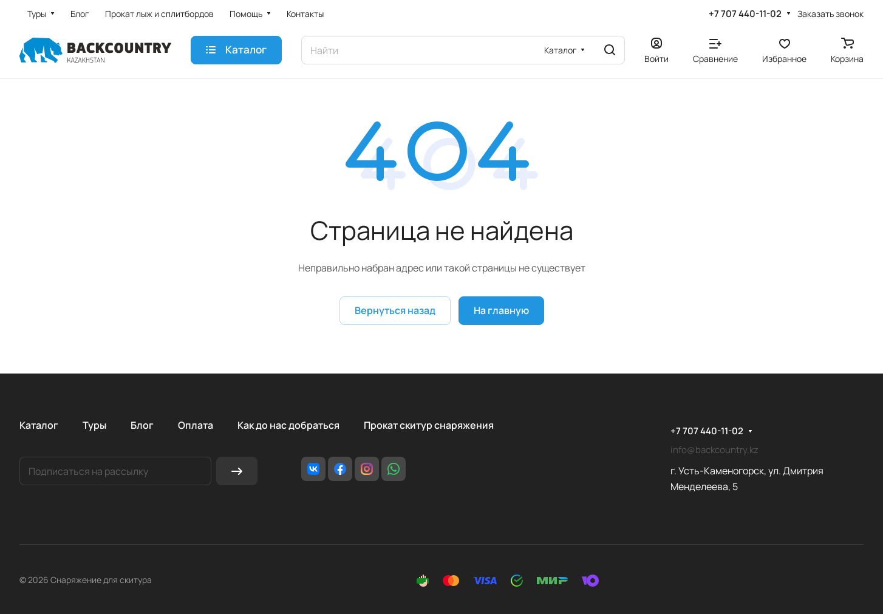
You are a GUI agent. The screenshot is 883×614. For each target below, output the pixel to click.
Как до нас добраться (288, 425)
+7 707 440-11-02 (745, 14)
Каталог (38, 425)
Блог (142, 425)
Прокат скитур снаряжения (429, 425)
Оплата (195, 425)
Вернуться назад (395, 310)
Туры (94, 425)
